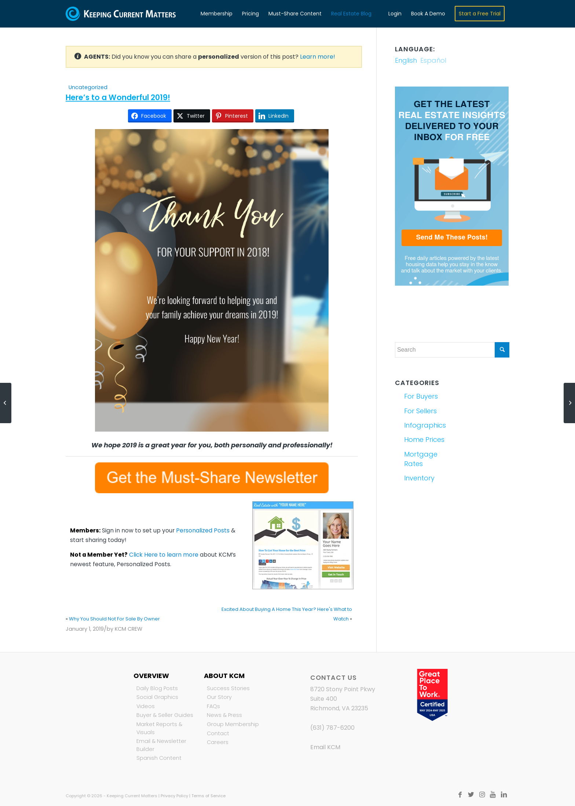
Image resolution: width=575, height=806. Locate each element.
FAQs (213, 706)
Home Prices (424, 439)
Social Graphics (157, 697)
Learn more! (317, 56)
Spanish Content (159, 758)
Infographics (425, 425)
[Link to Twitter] (470, 794)
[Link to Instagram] (481, 794)
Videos (145, 706)
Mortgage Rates (420, 459)
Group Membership (233, 724)
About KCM (224, 675)
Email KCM (325, 747)
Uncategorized (88, 87)
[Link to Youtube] (492, 794)
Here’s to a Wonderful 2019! (118, 97)
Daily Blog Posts (157, 688)
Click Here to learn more (163, 554)
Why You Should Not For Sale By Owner (114, 618)
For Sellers (420, 410)
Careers (217, 742)
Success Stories (228, 688)
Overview (151, 675)
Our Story (219, 697)
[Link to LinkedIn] (503, 794)
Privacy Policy (174, 796)
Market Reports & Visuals (159, 728)
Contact (218, 733)
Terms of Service (208, 796)
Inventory (419, 478)
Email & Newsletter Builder (161, 745)
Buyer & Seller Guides (164, 715)
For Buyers (421, 396)
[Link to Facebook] (459, 794)
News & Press (224, 715)
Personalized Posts (203, 530)
